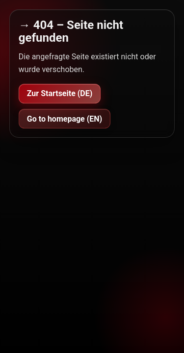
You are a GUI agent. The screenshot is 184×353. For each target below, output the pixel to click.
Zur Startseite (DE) (60, 93)
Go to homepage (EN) (64, 119)
